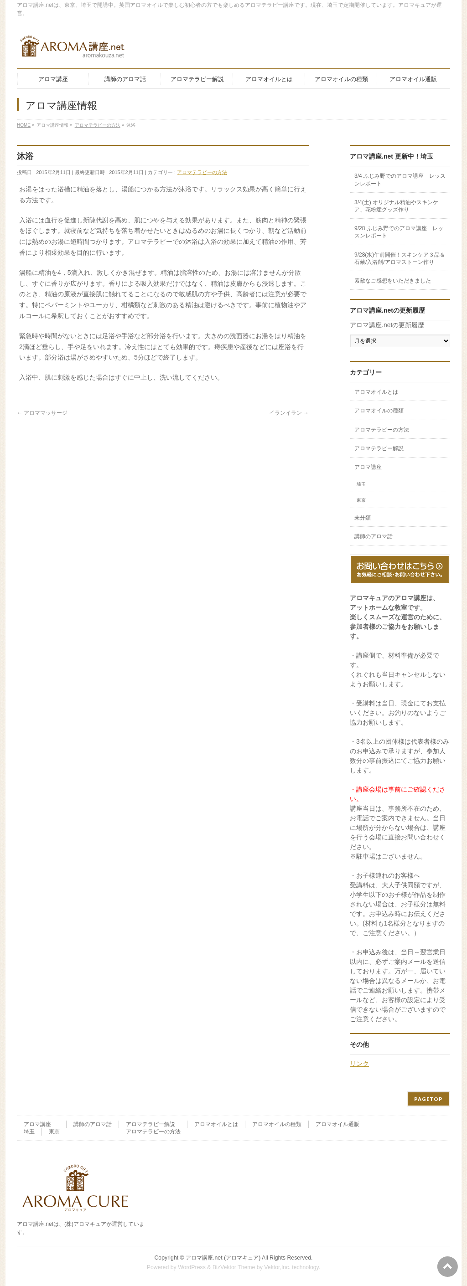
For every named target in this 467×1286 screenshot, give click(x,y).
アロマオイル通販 (337, 1124)
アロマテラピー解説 (379, 448)
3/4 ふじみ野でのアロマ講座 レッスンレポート (400, 179)
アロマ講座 (368, 467)
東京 (361, 500)
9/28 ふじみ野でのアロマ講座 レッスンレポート (398, 232)
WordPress (192, 1267)
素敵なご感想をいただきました (392, 281)
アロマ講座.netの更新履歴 (387, 325)
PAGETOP (428, 1099)
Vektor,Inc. (277, 1267)
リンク (359, 1063)
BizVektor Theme (234, 1267)
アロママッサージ (42, 413)
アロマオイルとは (376, 392)
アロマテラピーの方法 (202, 172)
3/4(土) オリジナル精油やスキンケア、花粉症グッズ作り (396, 206)
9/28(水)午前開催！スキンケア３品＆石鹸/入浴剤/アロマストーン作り (399, 258)
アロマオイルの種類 (379, 410)
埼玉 (361, 484)
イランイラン (289, 413)
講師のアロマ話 (373, 536)
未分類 (362, 517)
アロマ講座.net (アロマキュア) (223, 1258)
